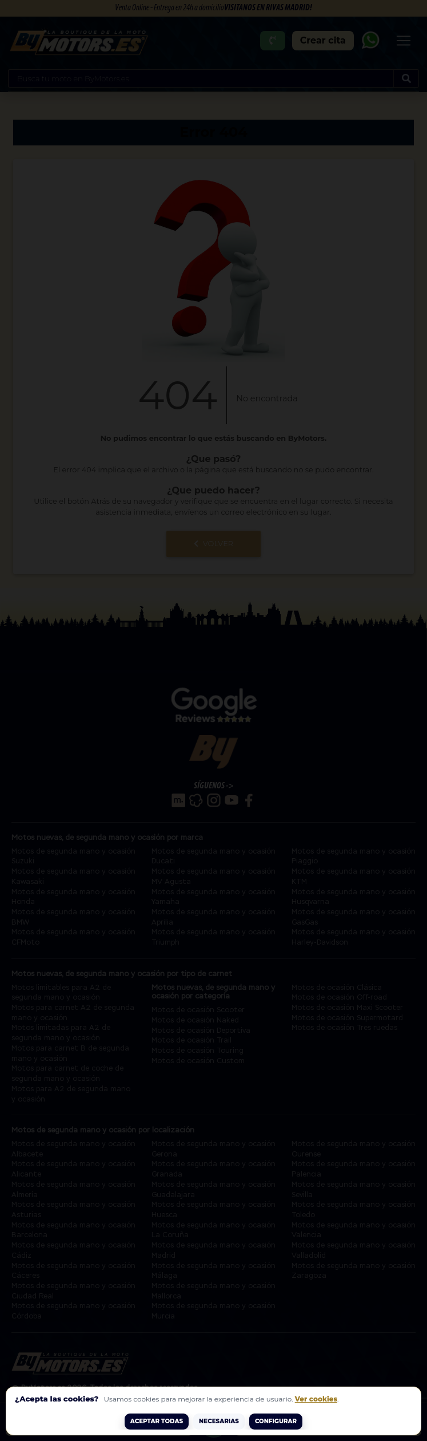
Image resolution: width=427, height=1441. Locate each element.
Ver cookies (316, 1399)
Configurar (276, 1421)
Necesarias (219, 1421)
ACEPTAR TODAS (156, 1421)
